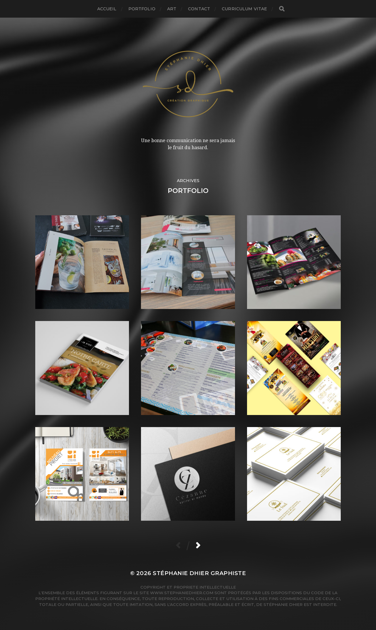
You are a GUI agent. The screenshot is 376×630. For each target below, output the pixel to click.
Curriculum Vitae (244, 8)
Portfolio (141, 8)
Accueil (107, 8)
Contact (199, 8)
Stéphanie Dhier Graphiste (199, 573)
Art (171, 8)
